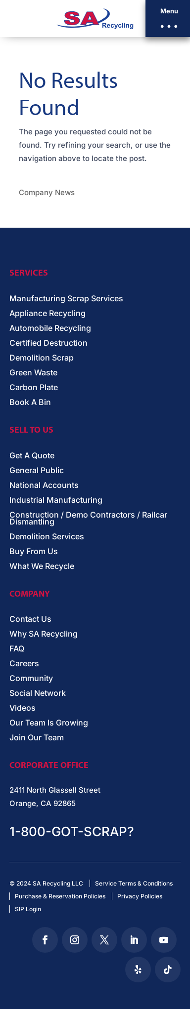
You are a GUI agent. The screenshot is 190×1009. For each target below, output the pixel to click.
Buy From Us (33, 552)
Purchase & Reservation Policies (60, 896)
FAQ (16, 649)
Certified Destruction (48, 343)
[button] (167, 18)
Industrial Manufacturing (55, 500)
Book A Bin (30, 403)
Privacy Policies (139, 896)
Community (31, 679)
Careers (24, 664)
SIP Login (28, 909)
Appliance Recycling (47, 314)
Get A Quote (31, 456)
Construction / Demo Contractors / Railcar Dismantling (88, 518)
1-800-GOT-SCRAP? (71, 831)
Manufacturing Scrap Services (66, 299)
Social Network (37, 693)
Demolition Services (46, 537)
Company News (47, 192)
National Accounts (44, 486)
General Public (36, 471)
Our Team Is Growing (48, 723)
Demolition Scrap (41, 358)
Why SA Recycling (43, 634)
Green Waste (33, 373)
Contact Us (30, 619)
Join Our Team (36, 738)
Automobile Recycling (50, 328)
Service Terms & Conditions (134, 883)
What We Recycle (41, 567)
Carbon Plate (33, 388)
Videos (22, 708)
